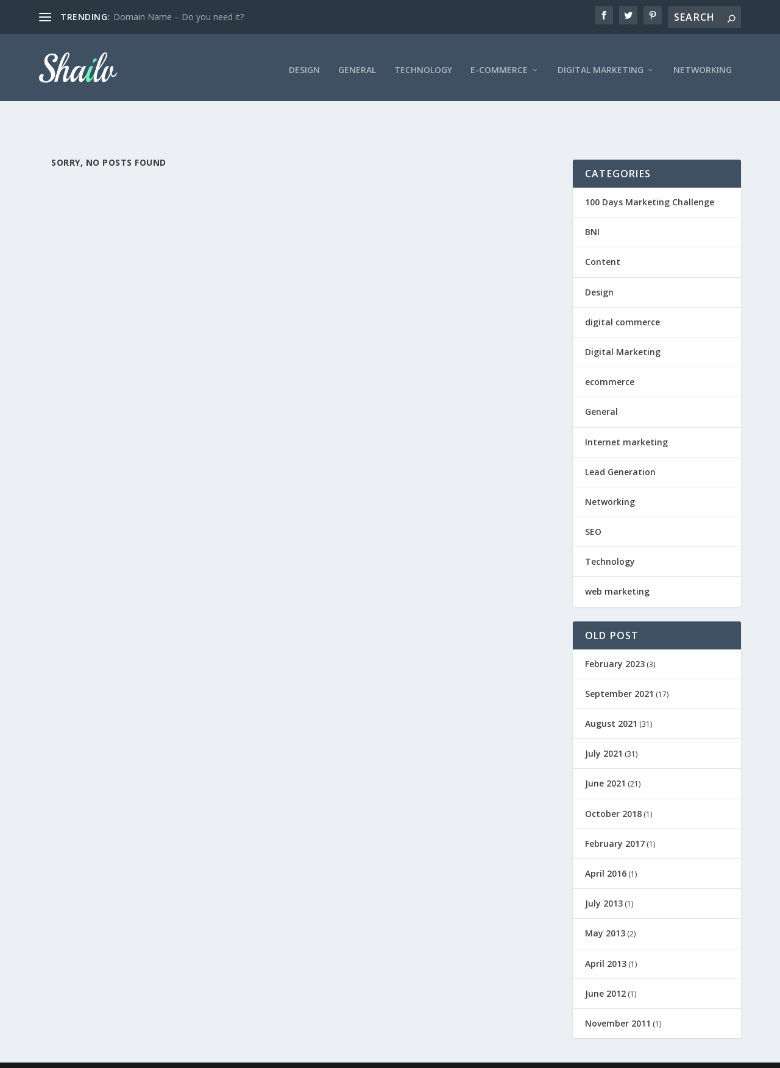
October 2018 (613, 788)
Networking (702, 64)
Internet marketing (626, 416)
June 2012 (605, 968)
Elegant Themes (123, 1054)
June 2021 (605, 758)
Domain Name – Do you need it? (178, 17)
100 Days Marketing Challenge (649, 177)
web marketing (617, 566)
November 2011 (618, 998)
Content (602, 236)
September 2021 (619, 668)
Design (304, 64)
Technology (423, 64)
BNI (592, 207)
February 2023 (615, 639)
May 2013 (605, 908)
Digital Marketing (601, 64)
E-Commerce (499, 64)
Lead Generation (620, 447)
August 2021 (611, 698)
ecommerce (609, 356)
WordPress (237, 1054)
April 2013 (605, 938)
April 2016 (605, 848)
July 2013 (604, 878)
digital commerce (622, 297)
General (357, 64)
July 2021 (604, 728)
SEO (593, 506)
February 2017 (615, 818)
